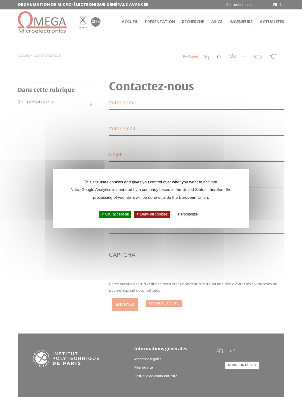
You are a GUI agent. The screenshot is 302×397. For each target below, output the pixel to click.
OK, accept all (115, 214)
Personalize (188, 214)
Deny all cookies (152, 214)
